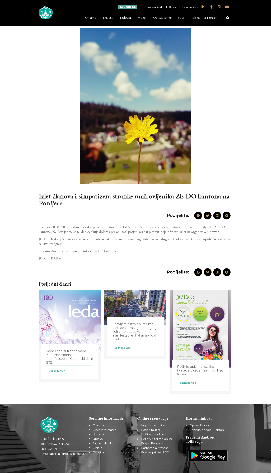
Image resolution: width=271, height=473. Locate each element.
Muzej (142, 17)
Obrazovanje (162, 17)
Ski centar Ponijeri (205, 17)
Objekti (173, 7)
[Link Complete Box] (70, 336)
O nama (90, 17)
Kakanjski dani (190, 7)
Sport (182, 17)
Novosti (108, 17)
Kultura (125, 17)
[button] (228, 18)
